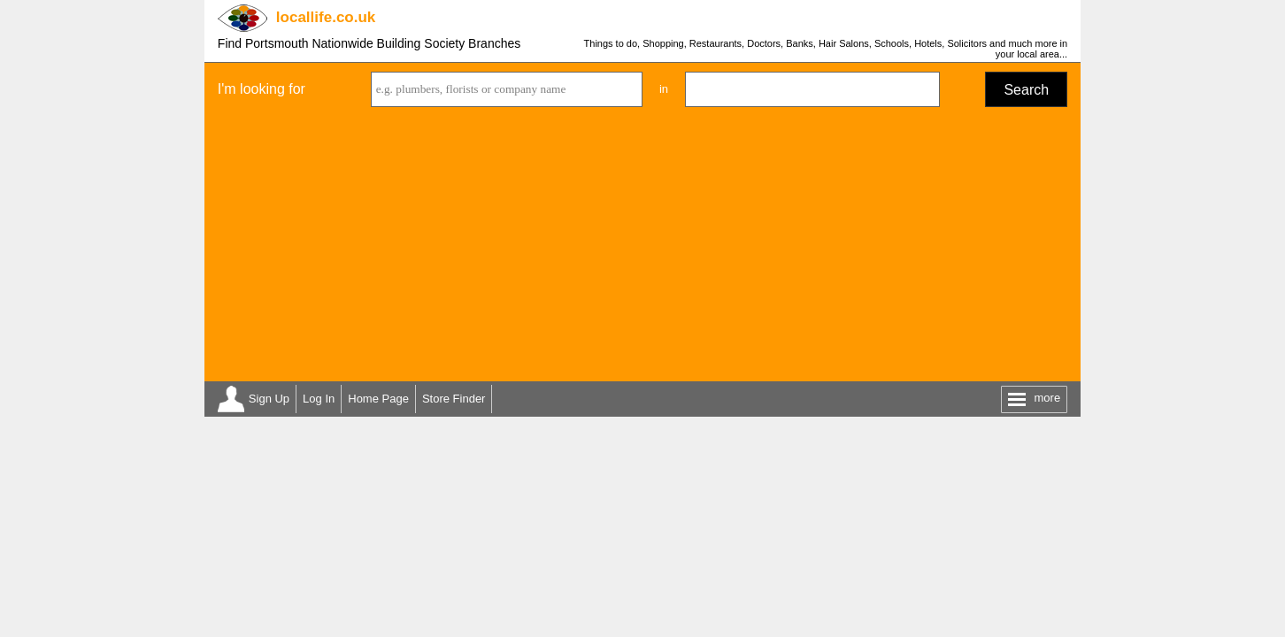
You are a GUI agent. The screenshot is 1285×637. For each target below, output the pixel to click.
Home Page (378, 398)
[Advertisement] (642, 248)
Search (1026, 89)
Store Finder (454, 398)
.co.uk (325, 17)
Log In (319, 398)
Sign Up (269, 398)
